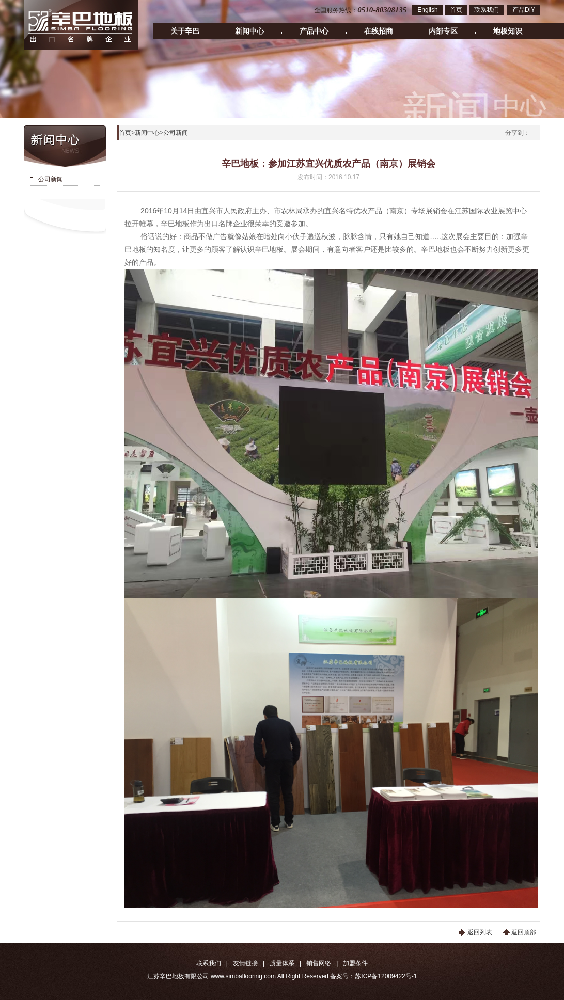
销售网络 (318, 963)
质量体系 (282, 963)
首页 (456, 9)
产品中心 (314, 31)
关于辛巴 (184, 31)
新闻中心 (249, 31)
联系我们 (486, 9)
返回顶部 (523, 932)
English (427, 9)
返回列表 (479, 932)
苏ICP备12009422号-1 (386, 976)
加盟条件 (355, 963)
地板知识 (507, 31)
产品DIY (523, 9)
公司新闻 (50, 179)
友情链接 (245, 963)
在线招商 (378, 31)
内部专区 (443, 31)
